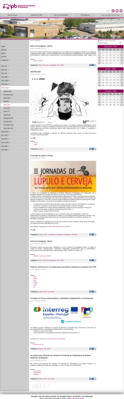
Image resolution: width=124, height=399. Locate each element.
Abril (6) (6, 101)
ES (102, 15)
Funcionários (51, 291)
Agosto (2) (7, 115)
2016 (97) (5, 139)
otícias (4, 50)
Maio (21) (7, 105)
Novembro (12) (9, 125)
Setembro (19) (8, 118)
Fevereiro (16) (8, 95)
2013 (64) (5, 150)
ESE (35, 280)
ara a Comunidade (61, 15)
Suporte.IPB (89, 397)
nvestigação (85, 15)
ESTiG (49, 348)
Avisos (40, 65)
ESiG (109, 15)
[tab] (101, 41)
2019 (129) (6, 88)
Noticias (40, 291)
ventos (4, 56)
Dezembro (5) (8, 128)
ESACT (36, 278)
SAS (35, 285)
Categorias (6, 60)
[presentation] (101, 41)
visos (3, 53)
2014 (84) (5, 146)
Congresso (67, 234)
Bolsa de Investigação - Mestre (41, 46)
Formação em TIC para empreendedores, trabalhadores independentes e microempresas (61, 298)
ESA (45, 234)
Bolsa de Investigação (49, 65)
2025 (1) (5, 66)
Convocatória (37, 371)
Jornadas (74, 234)
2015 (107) (6, 143)
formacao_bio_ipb (39, 344)
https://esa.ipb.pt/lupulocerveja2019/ (60, 226)
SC (34, 287)
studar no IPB (36, 15)
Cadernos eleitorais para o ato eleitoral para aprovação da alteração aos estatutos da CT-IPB (63, 267)
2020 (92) (5, 84)
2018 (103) (6, 132)
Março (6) (7, 98)
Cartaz (35, 144)
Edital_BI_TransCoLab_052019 (42, 256)
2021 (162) (6, 81)
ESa (118, 15)
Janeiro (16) (8, 91)
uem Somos (12, 15)
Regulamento (37, 372)
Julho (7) (6, 111)
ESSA (35, 282)
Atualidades (37, 40)
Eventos (40, 149)
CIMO (62, 65)
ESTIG (35, 284)
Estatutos (36, 374)
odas (3, 46)
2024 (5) (5, 70)
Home (31, 40)
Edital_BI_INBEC (38, 60)
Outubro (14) (8, 121)
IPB (58, 65)
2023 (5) (5, 73)
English (108, 10)
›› (48, 386)
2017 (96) (5, 135)
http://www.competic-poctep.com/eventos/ (52, 339)
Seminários (59, 234)
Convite (36, 143)
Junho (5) (7, 108)
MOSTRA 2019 (35, 72)
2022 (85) (5, 77)
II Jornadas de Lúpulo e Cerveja (41, 156)
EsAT (114, 15)
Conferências (52, 234)
